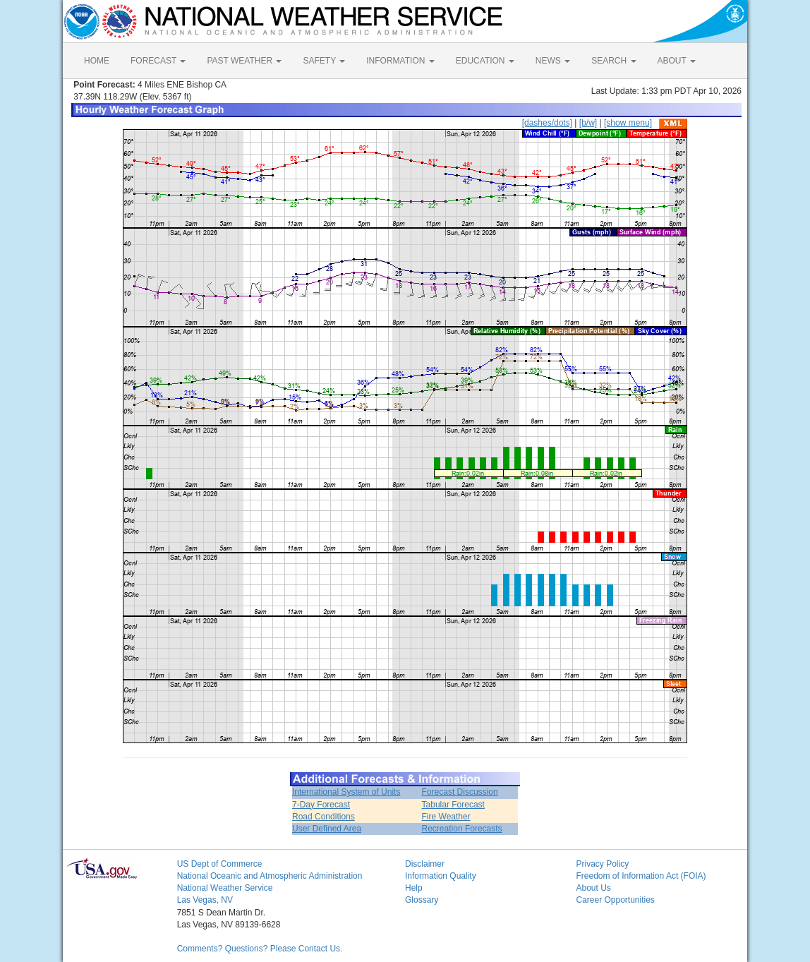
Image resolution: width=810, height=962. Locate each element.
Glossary (421, 900)
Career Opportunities (615, 900)
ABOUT (677, 61)
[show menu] (628, 123)
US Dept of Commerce (219, 864)
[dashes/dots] (547, 123)
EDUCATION (485, 61)
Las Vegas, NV (205, 900)
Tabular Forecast (453, 805)
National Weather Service (225, 888)
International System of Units (346, 792)
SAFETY (324, 61)
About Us (593, 888)
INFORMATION (400, 61)
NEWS (553, 61)
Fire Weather (446, 817)
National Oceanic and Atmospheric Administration (270, 876)
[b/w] (588, 123)
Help (414, 888)
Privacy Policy (602, 864)
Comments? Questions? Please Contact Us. (260, 949)
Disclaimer (425, 864)
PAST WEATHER (244, 61)
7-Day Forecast (321, 805)
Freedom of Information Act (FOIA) (641, 876)
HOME (96, 61)
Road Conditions (323, 817)
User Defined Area (326, 829)
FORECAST (158, 61)
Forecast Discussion (460, 792)
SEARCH (613, 61)
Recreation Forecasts (462, 829)
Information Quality (440, 876)
